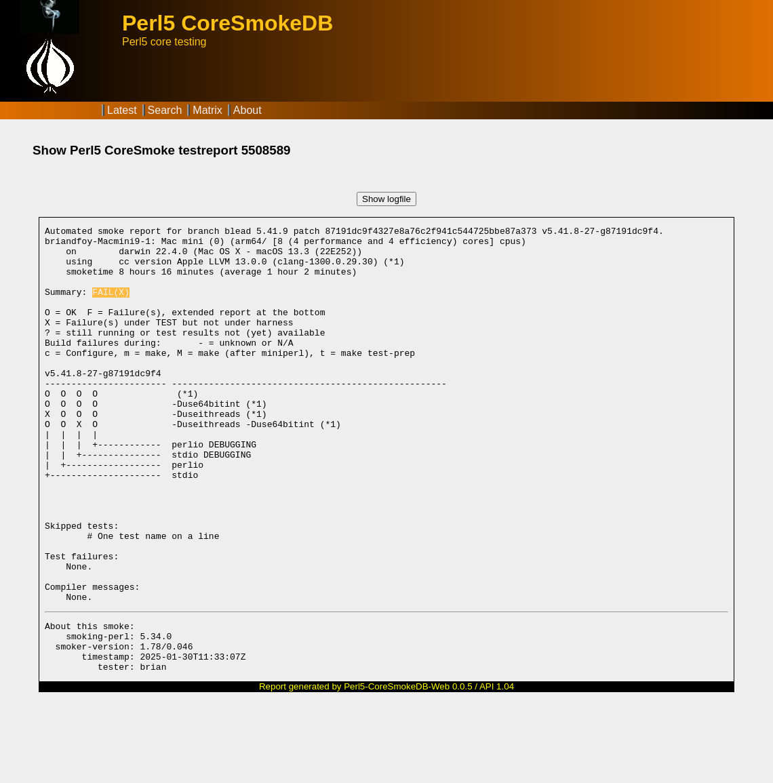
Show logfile (386, 199)
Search (165, 110)
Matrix (207, 110)
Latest (122, 110)
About (247, 110)
